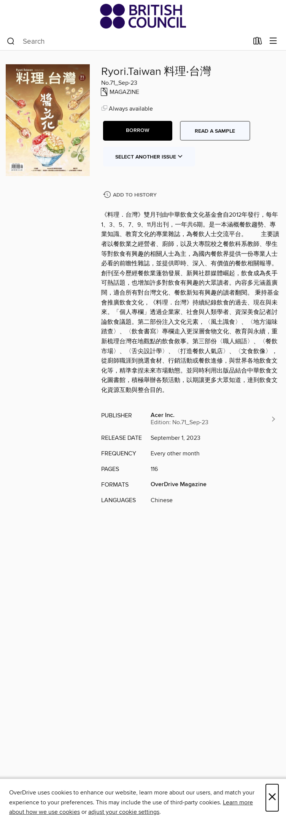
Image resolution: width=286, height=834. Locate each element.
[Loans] (258, 42)
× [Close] (272, 797)
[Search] (11, 41)
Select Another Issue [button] (149, 157)
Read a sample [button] (215, 131)
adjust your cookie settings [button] (123, 812)
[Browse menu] (273, 41)
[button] (137, 131)
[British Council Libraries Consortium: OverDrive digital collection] (143, 16)
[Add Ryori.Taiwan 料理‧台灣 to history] (131, 195)
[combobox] (127, 41)
